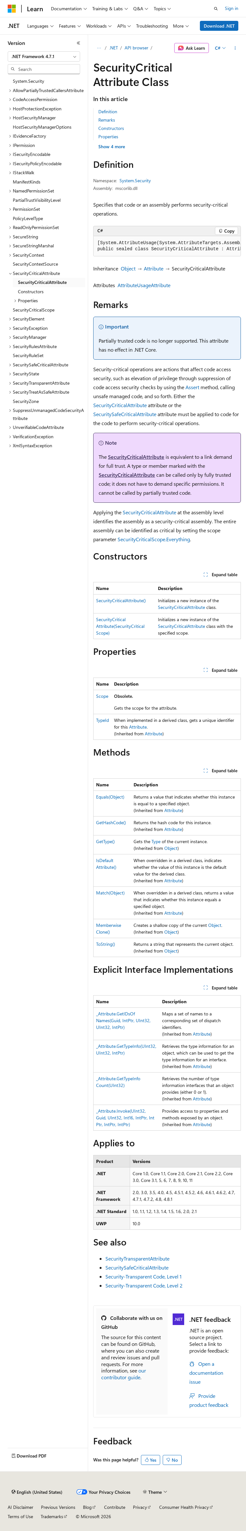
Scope (102, 696)
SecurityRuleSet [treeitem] (28, 355)
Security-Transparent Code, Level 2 (144, 1285)
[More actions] (235, 48)
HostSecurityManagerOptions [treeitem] (42, 127)
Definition (107, 111)
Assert (192, 387)
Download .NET (219, 26)
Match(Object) (110, 893)
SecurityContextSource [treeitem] (35, 264)
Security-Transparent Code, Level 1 (143, 1276)
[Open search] (215, 8)
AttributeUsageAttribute (144, 285)
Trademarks (52, 1516)
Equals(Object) (110, 797)
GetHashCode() (111, 822)
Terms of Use (20, 1516)
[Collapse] (78, 43)
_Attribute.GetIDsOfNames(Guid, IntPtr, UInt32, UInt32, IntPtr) (123, 1020)
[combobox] (44, 56)
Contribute (114, 1507)
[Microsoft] (12, 8)
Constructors (111, 128)
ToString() (105, 944)
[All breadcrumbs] (98, 48)
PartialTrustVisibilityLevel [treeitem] (37, 200)
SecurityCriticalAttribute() (121, 600)
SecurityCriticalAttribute (120, 405)
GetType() (105, 841)
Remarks (106, 120)
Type (156, 841)
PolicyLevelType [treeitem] (28, 218)
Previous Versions (58, 1507)
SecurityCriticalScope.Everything (154, 539)
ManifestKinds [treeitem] (26, 182)
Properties (108, 136)
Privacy (140, 1507)
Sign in (231, 8)
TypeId (102, 720)
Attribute (153, 268)
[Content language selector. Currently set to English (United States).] (37, 1492)
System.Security (135, 180)
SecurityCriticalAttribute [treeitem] (42, 282)
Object (128, 268)
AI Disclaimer (20, 1507)
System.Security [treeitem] (28, 81)
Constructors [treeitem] (31, 291)
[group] (167, 246)
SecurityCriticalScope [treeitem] (33, 310)
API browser (136, 48)
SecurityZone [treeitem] (26, 401)
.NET (113, 48)
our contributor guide (123, 1374)
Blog (87, 1507)
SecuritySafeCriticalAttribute (124, 414)
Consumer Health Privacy (184, 1507)
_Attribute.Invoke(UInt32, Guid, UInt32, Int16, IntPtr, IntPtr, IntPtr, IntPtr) (125, 1117)
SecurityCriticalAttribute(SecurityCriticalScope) (120, 626)
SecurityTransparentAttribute (137, 1258)
